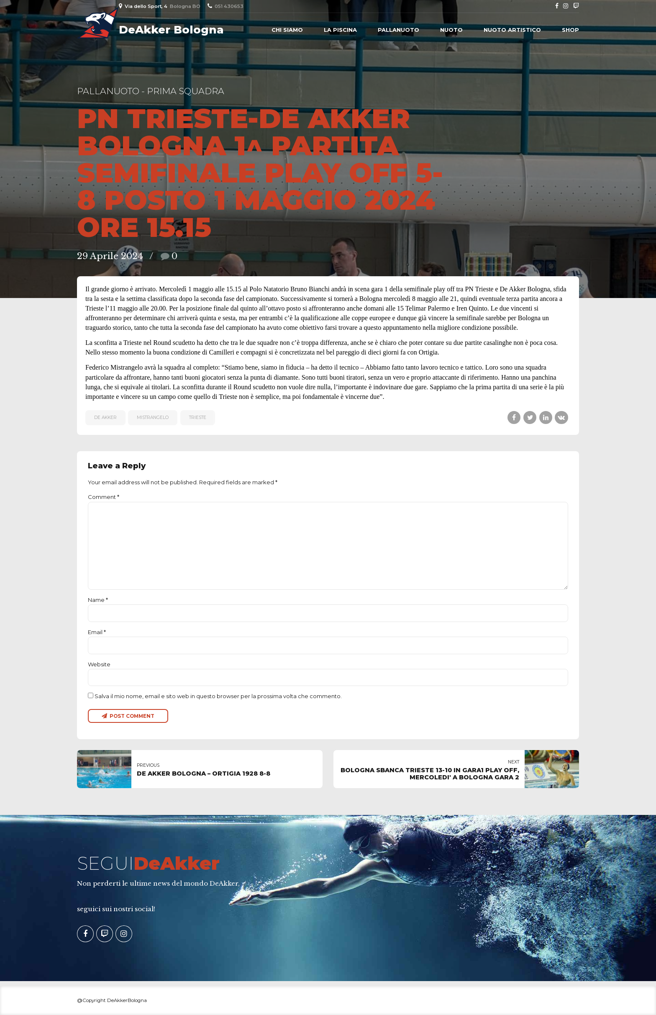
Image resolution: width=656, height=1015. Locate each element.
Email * (97, 632)
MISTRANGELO (153, 417)
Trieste (197, 417)
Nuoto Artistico (512, 29)
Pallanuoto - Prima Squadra (150, 91)
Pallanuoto (398, 29)
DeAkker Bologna (171, 29)
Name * (98, 599)
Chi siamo (287, 29)
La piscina (340, 29)
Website (99, 664)
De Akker (105, 417)
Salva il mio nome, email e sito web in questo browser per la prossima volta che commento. (218, 696)
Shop (570, 29)
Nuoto (451, 29)
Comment (103, 496)
